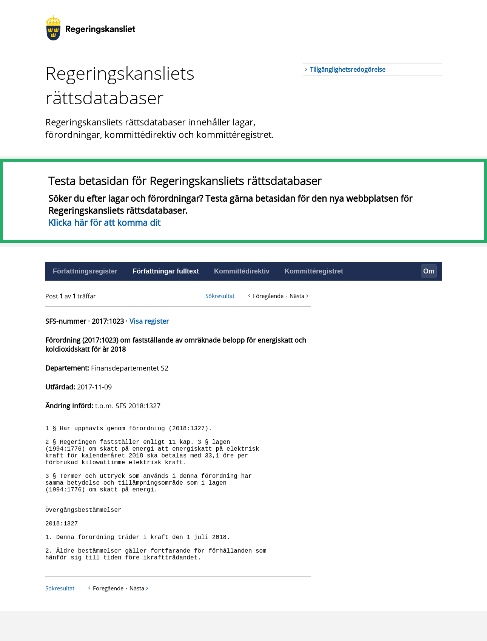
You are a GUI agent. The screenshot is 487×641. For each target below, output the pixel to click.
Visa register (149, 321)
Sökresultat (219, 296)
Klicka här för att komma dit (104, 222)
